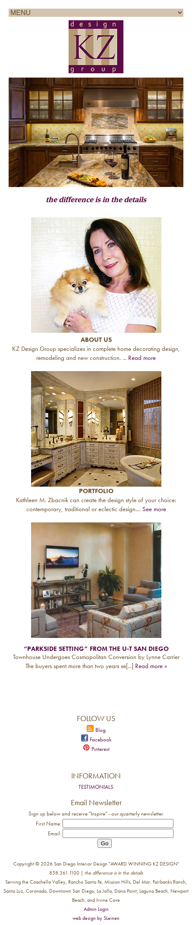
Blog (96, 730)
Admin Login (96, 909)
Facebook (96, 739)
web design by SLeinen (96, 918)
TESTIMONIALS (96, 787)
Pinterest (96, 749)
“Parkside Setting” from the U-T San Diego (96, 648)
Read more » (151, 666)
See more (154, 509)
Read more (142, 357)
